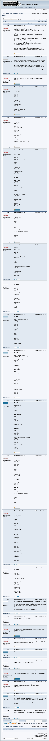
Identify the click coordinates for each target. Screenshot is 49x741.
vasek (4, 15)
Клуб (22, 13)
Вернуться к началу (6, 53)
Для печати (5, 21)
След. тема (45, 21)
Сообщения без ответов (6, 11)
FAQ (22, 7)
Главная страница (18, 7)
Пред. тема (40, 21)
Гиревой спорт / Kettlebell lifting (15, 13)
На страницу (33, 19)
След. (46, 19)
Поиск (26, 7)
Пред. (36, 19)
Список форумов (6, 13)
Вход (34, 7)
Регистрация (29, 7)
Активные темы (14, 11)
